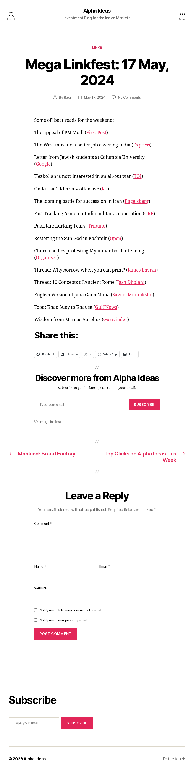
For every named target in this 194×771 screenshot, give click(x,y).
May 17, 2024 (94, 97)
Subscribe (144, 404)
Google (43, 164)
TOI (138, 176)
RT (104, 189)
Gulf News (106, 307)
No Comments (129, 97)
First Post (96, 133)
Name (40, 567)
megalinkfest (50, 422)
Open (115, 239)
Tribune (96, 226)
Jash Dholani (130, 282)
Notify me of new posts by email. (63, 620)
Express (141, 145)
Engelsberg (137, 201)
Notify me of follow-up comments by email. (71, 610)
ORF (148, 214)
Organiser (46, 258)
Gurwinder (115, 320)
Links (97, 48)
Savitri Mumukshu (132, 295)
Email (104, 567)
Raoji (68, 97)
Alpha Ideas (97, 10)
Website (40, 588)
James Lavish (142, 270)
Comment (43, 524)
